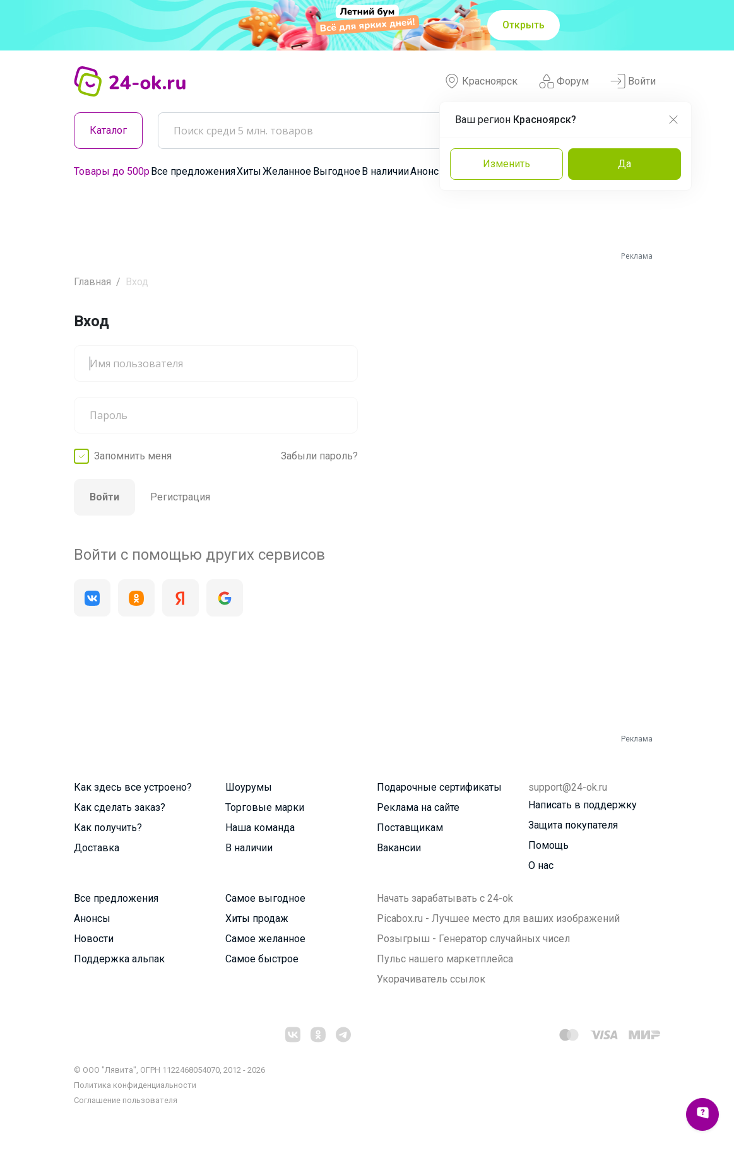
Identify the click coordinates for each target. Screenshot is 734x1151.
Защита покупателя (573, 825)
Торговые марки (264, 807)
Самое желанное (265, 939)
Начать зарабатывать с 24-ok (445, 898)
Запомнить (133, 456)
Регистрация (180, 497)
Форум (564, 81)
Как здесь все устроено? (133, 787)
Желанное (287, 171)
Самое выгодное (265, 898)
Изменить (506, 164)
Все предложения (193, 171)
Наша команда (260, 828)
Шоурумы (248, 787)
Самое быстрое (262, 959)
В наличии (385, 171)
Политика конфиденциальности (135, 1085)
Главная (92, 282)
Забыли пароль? (319, 456)
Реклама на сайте (418, 807)
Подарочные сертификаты (439, 787)
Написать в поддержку (582, 805)
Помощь (548, 845)
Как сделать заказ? (119, 807)
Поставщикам (410, 828)
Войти (633, 81)
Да (624, 164)
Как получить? (108, 828)
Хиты (249, 171)
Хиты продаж (256, 918)
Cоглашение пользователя (125, 1100)
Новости (94, 939)
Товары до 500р (112, 171)
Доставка (96, 848)
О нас (540, 865)
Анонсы (428, 171)
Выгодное (336, 171)
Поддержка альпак (119, 959)
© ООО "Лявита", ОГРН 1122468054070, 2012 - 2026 (169, 1070)
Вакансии (399, 848)
